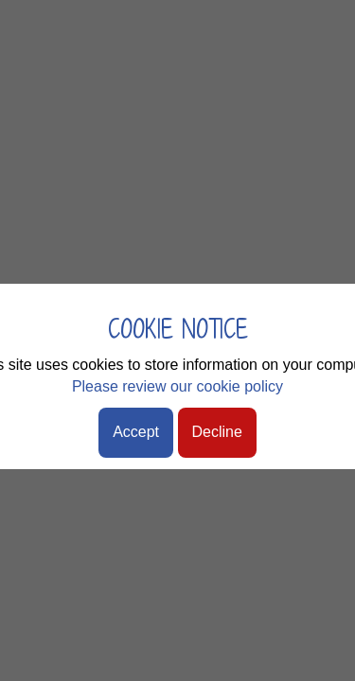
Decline (217, 432)
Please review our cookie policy (177, 386)
